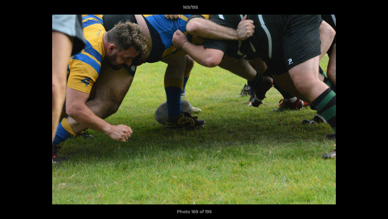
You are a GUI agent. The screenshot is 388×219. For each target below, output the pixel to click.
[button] (362, 9)
